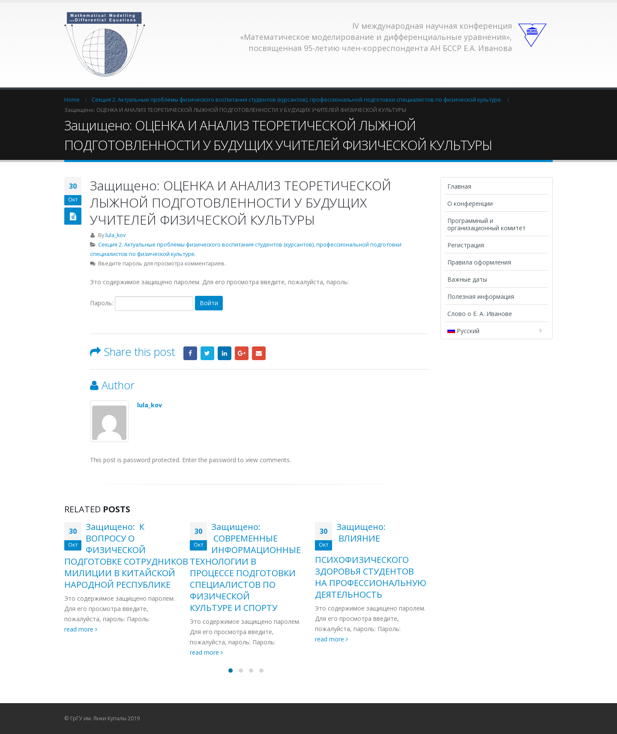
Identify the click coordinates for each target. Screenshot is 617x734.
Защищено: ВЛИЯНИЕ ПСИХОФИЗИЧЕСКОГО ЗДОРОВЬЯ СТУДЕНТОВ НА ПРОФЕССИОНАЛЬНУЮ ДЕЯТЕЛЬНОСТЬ (370, 560)
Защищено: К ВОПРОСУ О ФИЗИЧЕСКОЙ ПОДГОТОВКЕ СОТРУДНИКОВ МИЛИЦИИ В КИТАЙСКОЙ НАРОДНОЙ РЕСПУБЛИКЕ (126, 555)
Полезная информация (480, 296)
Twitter (207, 353)
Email (259, 353)
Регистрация (465, 245)
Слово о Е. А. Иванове (479, 314)
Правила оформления (479, 262)
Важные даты (467, 279)
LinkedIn (224, 353)
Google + (242, 353)
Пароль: (141, 303)
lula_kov (115, 235)
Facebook (190, 353)
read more (80, 629)
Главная (459, 186)
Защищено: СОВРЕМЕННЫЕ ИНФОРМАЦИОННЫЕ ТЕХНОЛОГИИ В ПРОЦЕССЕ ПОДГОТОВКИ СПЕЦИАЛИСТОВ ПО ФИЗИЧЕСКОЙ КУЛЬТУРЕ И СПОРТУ (245, 567)
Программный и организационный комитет (486, 224)
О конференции (470, 203)
